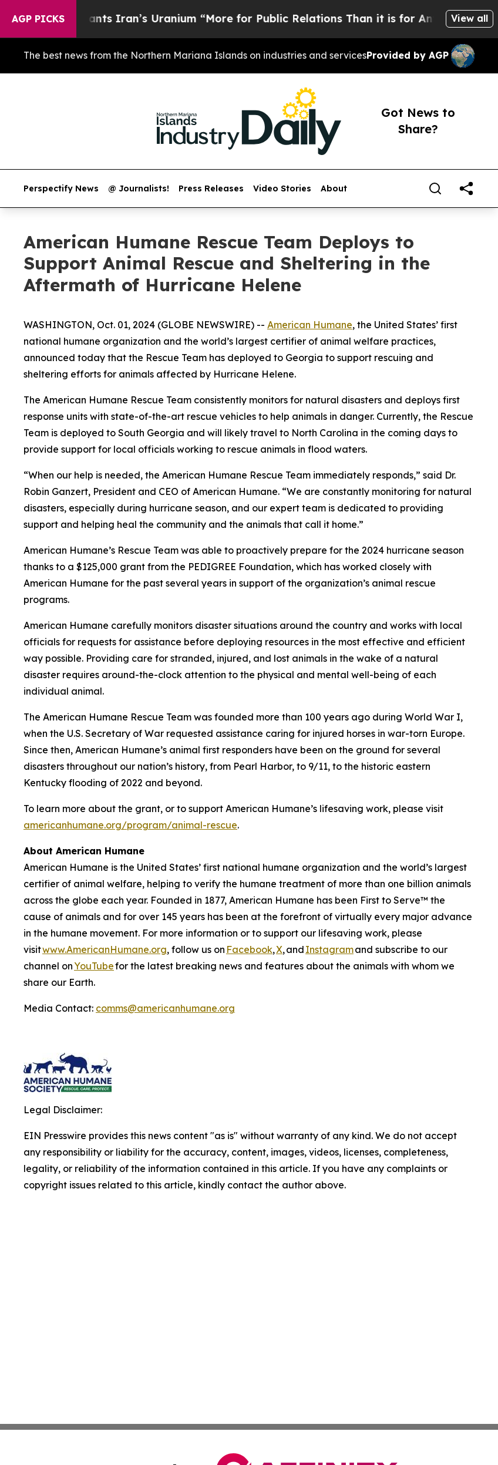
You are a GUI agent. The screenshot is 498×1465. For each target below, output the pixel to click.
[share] (466, 188)
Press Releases (211, 189)
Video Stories (282, 189)
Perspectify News (61, 189)
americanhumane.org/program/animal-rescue (130, 825)
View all (469, 18)
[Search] (435, 188)
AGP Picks (38, 19)
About (334, 189)
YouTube (94, 966)
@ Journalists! (138, 189)
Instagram (329, 949)
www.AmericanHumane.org (104, 949)
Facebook (249, 949)
